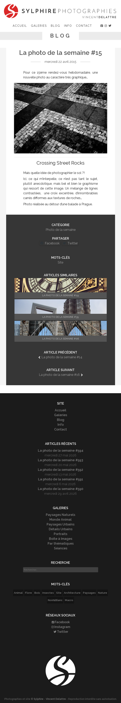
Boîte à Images (60, 539)
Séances (60, 548)
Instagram (60, 627)
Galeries (39, 25)
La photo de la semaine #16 (59, 375)
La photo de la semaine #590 (60, 489)
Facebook (60, 622)
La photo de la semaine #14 (61, 357)
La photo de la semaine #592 (60, 470)
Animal (18, 592)
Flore (28, 592)
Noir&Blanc (55, 600)
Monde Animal (60, 519)
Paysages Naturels (60, 515)
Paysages (89, 592)
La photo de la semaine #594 (60, 450)
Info (68, 25)
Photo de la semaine (61, 230)
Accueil (20, 25)
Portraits (60, 534)
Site (60, 262)
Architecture (72, 592)
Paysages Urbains (60, 524)
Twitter (60, 632)
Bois (37, 592)
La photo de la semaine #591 (60, 479)
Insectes (48, 592)
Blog (55, 25)
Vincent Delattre (56, 699)
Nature (102, 592)
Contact (84, 25)
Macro (69, 600)
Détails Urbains (60, 529)
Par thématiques (61, 543)
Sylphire (38, 699)
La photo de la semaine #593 (60, 460)
